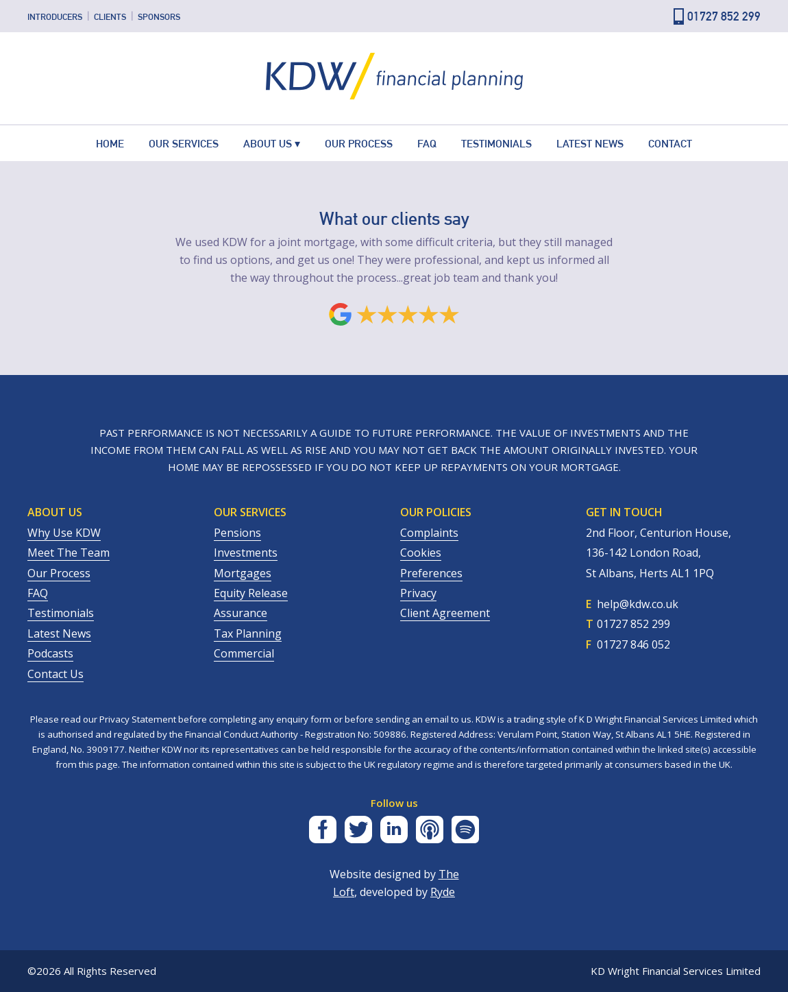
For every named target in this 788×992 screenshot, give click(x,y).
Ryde (442, 891)
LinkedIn (394, 829)
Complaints (429, 532)
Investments (246, 552)
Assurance (240, 612)
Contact (670, 143)
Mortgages (242, 573)
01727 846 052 (633, 644)
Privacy (418, 593)
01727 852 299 (724, 16)
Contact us (55, 673)
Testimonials (496, 143)
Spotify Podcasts (465, 829)
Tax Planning (248, 633)
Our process (58, 573)
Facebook (322, 829)
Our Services (184, 143)
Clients (110, 16)
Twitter (358, 829)
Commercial (244, 653)
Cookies (420, 552)
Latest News (590, 143)
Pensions (237, 532)
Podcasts (50, 653)
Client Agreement (445, 612)
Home (110, 143)
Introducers (54, 16)
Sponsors (159, 16)
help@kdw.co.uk (637, 604)
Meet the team (68, 552)
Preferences (431, 573)
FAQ (426, 143)
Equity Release (251, 593)
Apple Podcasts (429, 829)
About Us (267, 143)
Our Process (359, 143)
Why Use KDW (64, 532)
